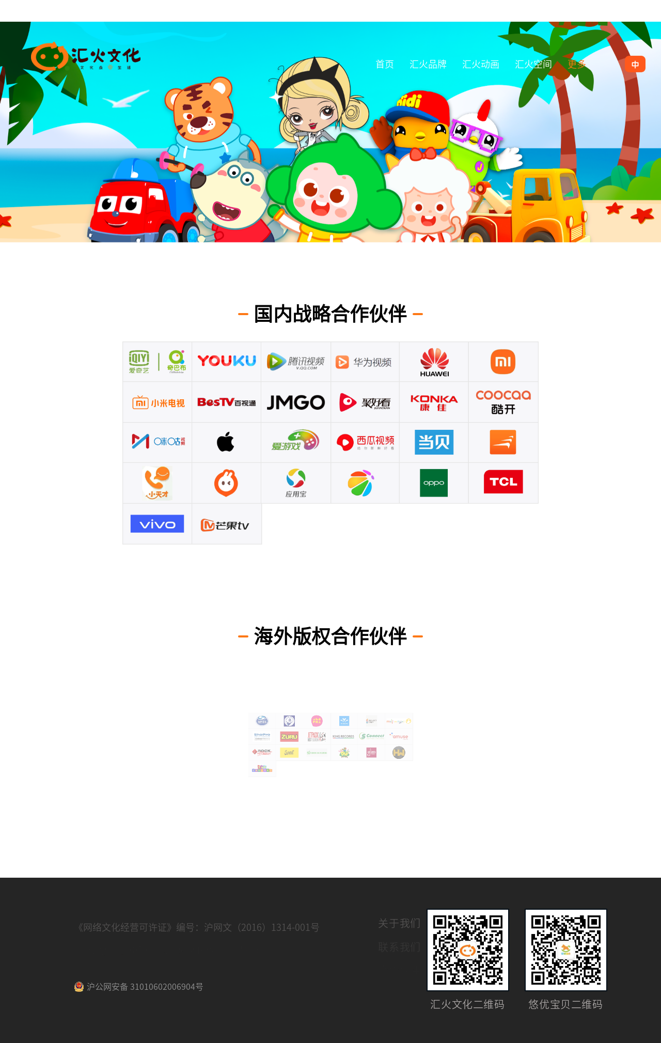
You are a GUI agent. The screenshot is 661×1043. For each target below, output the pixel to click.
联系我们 (399, 948)
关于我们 (399, 925)
